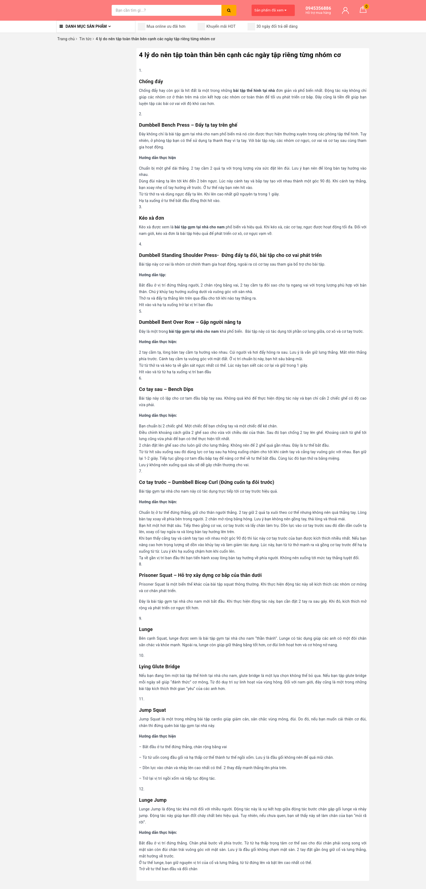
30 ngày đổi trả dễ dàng (272, 26)
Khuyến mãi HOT (217, 26)
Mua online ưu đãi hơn (162, 26)
